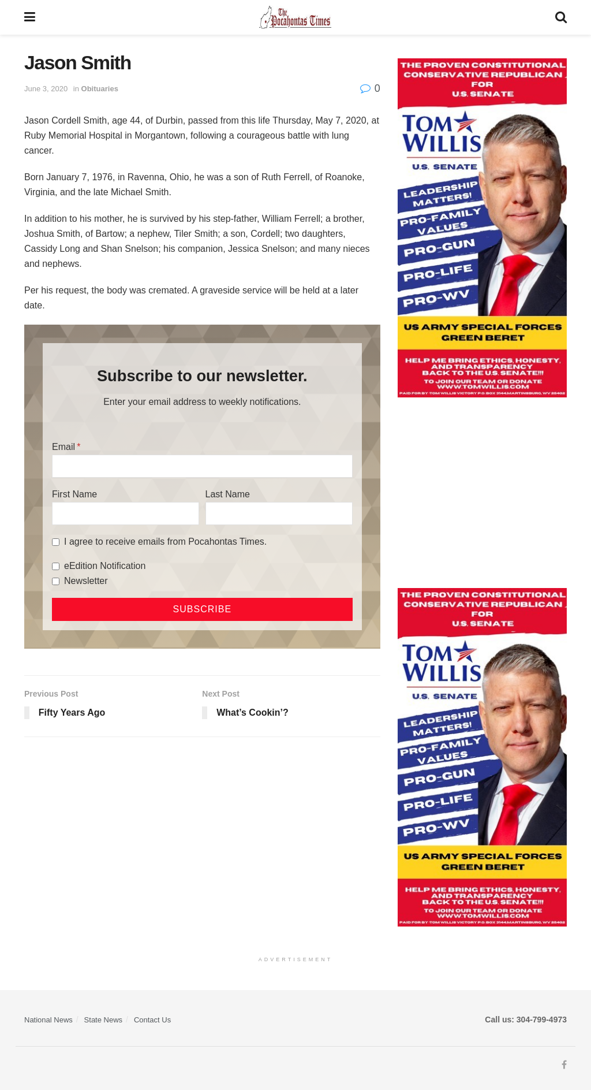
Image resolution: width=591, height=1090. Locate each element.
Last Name (227, 494)
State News (103, 1019)
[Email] (202, 466)
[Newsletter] (55, 581)
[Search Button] (561, 17)
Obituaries (99, 88)
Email (63, 447)
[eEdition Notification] (55, 566)
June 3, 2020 (46, 88)
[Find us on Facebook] (564, 1065)
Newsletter (86, 581)
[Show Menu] (29, 17)
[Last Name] (279, 513)
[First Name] (125, 513)
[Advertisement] (482, 493)
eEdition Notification (104, 566)
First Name (74, 494)
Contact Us (152, 1019)
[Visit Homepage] (295, 17)
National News (48, 1019)
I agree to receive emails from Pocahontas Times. (165, 541)
